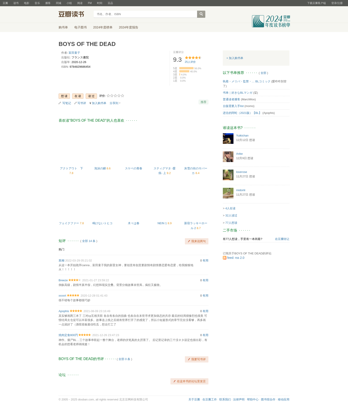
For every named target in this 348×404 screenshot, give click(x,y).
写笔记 (66, 103)
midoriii (240, 190)
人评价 (190, 61)
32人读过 (231, 215)
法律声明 (239, 399)
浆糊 (61, 260)
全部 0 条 (124, 359)
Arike (239, 153)
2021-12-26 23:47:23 (105, 335)
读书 (16, 3)
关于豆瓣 (194, 399)
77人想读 (231, 222)
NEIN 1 (163, 223)
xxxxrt (62, 295)
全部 (263, 73)
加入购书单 (99, 103)
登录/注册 (337, 3)
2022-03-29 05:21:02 (78, 260)
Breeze (63, 280)
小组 (69, 3)
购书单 (63, 27)
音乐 (37, 3)
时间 (99, 3)
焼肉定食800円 (68, 335)
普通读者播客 (231, 99)
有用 (205, 260)
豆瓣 (5, 3)
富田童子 (74, 52)
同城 (58, 3)
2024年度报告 (128, 27)
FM (90, 3)
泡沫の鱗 (100, 168)
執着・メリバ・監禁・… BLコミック (247, 81)
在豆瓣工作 (209, 399)
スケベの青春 (133, 168)
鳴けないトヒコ (102, 223)
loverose (241, 172)
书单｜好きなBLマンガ (237, 92)
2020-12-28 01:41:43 (94, 295)
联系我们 (225, 399)
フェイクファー (69, 223)
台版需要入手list (233, 106)
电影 (26, 3)
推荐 (203, 102)
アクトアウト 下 (71, 168)
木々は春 (133, 223)
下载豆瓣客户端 (316, 3)
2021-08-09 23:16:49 (96, 311)
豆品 (110, 3)
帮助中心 (253, 399)
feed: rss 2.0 (235, 257)
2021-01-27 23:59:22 (95, 280)
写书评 (81, 103)
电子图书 (80, 27)
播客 (48, 3)
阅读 (80, 3)
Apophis (64, 311)
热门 (61, 249)
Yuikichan (242, 135)
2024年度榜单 (103, 27)
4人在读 (230, 208)
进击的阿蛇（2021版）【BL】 (242, 113)
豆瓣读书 (75, 14)
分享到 (114, 103)
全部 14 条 (89, 241)
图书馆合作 (268, 399)
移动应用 (283, 399)
